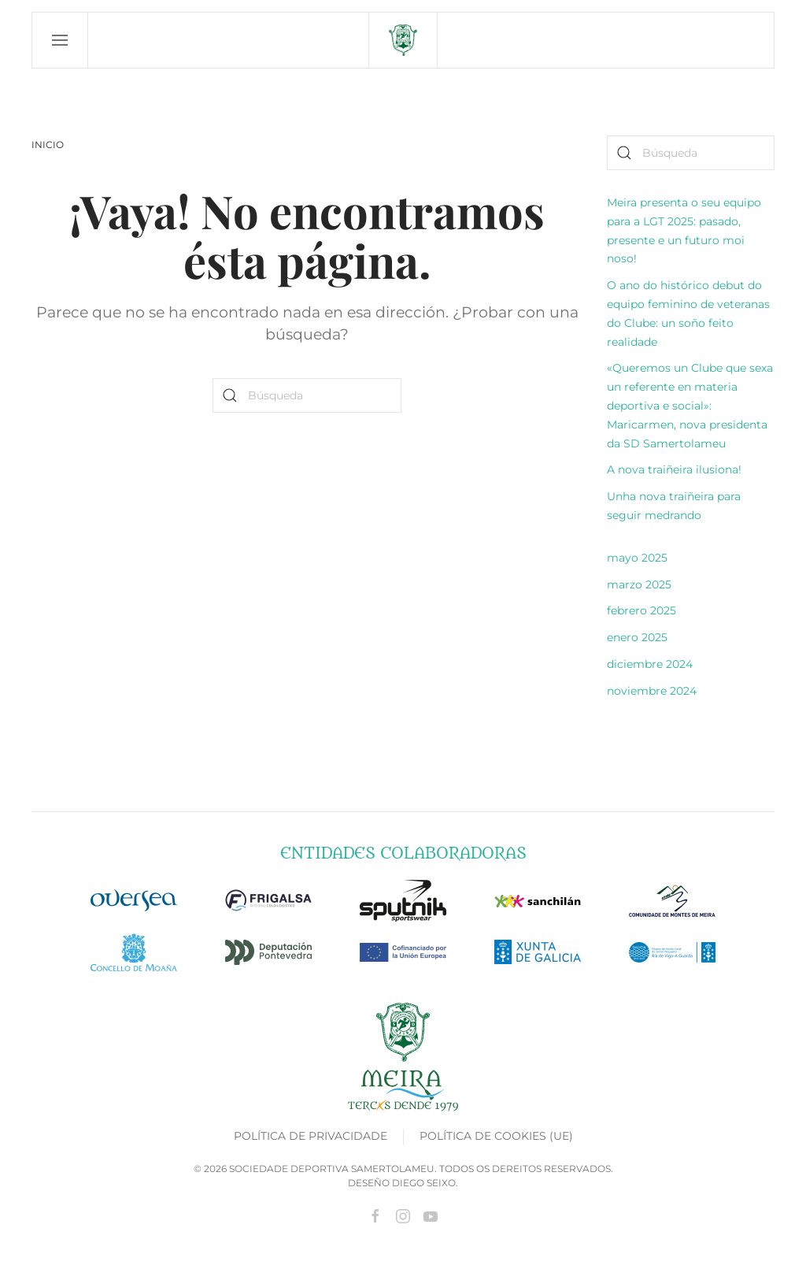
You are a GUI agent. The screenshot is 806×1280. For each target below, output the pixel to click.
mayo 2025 (637, 558)
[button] (60, 40)
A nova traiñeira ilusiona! (674, 469)
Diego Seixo (424, 1183)
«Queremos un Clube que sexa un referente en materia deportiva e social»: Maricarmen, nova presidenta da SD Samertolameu (690, 405)
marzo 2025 (639, 584)
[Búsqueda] (307, 395)
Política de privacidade (310, 1136)
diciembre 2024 (650, 664)
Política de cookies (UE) (496, 1136)
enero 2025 (637, 637)
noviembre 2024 (652, 691)
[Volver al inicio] (403, 40)
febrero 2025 (641, 610)
